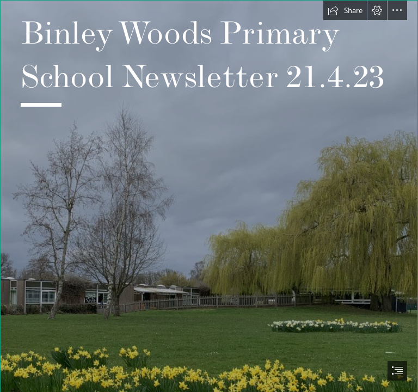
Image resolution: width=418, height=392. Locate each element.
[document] (209, 196)
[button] (345, 10)
